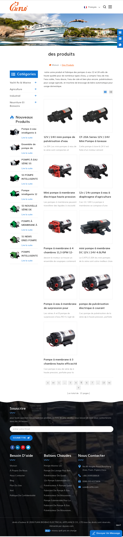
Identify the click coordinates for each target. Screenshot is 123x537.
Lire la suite (26, 139)
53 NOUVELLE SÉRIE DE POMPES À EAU (29, 209)
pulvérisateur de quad (55, 476)
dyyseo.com (68, 527)
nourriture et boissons (17, 106)
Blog (12, 481)
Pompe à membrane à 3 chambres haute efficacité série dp (60, 364)
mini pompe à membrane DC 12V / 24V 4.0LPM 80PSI (94, 252)
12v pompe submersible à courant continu (58, 481)
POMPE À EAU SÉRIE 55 (29, 163)
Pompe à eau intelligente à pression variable (28, 132)
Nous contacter (17, 476)
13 (104, 384)
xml (11, 491)
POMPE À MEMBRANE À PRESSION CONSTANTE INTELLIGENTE (29, 225)
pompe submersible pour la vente (58, 501)
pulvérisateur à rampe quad (58, 486)
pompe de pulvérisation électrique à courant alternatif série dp (94, 308)
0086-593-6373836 (91, 482)
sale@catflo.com (90, 488)
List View (111, 94)
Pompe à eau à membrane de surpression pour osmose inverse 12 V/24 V (60, 308)
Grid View (105, 94)
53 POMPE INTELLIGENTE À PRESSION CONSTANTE (29, 179)
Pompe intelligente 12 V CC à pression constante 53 (29, 194)
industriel (15, 97)
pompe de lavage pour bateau (58, 471)
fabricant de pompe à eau (57, 491)
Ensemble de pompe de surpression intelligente (28, 148)
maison (54, 67)
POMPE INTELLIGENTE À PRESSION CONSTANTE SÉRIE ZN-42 (29, 255)
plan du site (16, 486)
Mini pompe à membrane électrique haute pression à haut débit (59, 197)
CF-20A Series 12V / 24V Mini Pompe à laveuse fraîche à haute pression (94, 141)
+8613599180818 (90, 476)
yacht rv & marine (20, 84)
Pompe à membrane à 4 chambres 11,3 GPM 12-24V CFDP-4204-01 (59, 252)
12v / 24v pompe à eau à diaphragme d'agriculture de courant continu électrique (95, 197)
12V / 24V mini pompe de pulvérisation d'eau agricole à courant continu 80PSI (60, 141)
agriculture (16, 91)
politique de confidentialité (22, 496)
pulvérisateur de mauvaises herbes (58, 496)
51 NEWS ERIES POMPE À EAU (29, 240)
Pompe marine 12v (53, 466)
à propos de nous (18, 471)
